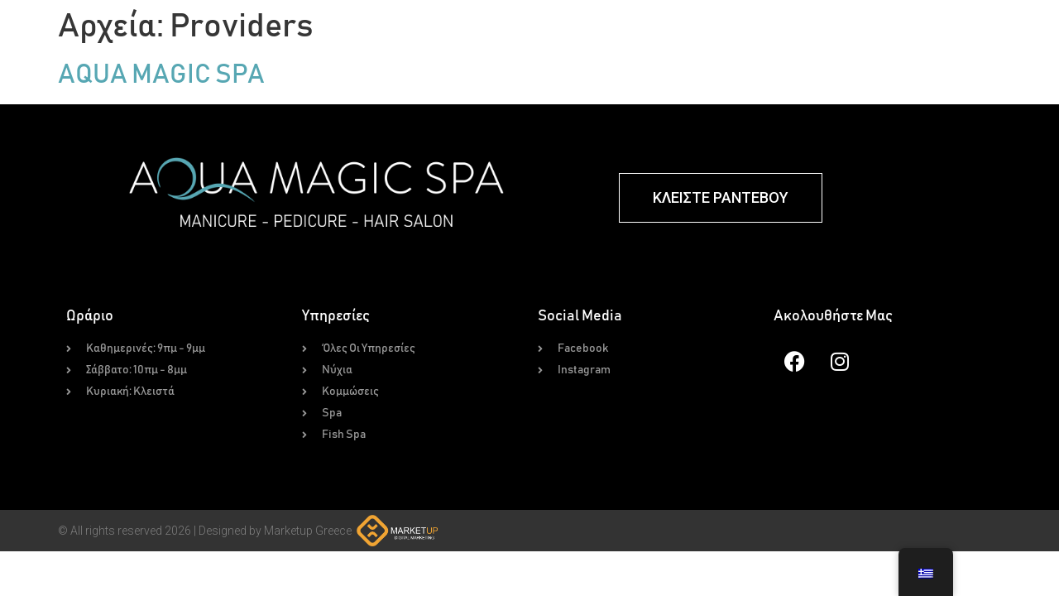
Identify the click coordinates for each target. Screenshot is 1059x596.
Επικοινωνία (998, 40)
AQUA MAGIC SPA (161, 90)
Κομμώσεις (603, 40)
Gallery (827, 40)
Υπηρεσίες (511, 40)
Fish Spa (745, 40)
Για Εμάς (907, 40)
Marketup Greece (308, 545)
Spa (677, 40)
